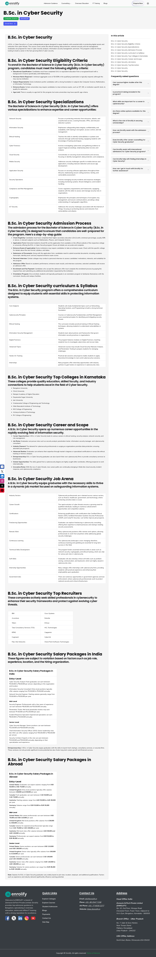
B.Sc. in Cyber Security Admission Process (126, 50)
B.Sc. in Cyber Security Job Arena (123, 62)
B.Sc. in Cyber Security (119, 41)
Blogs (105, 3)
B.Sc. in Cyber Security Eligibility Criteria (125, 44)
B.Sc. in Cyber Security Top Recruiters (125, 65)
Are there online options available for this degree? (131, 112)
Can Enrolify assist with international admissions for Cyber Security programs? (131, 150)
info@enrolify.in (91, 899)
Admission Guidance (51, 3)
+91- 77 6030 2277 (96, 906)
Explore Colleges (49, 899)
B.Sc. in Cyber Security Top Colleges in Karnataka (129, 56)
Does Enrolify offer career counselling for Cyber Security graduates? (131, 141)
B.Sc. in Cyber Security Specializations (125, 47)
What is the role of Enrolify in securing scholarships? (131, 122)
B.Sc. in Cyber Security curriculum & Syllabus (127, 53)
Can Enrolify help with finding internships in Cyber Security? (131, 160)
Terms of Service (93, 953)
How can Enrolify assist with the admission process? (131, 131)
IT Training (96, 3)
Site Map (45, 922)
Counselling (66, 3)
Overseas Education (82, 3)
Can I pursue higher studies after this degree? (131, 83)
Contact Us (46, 918)
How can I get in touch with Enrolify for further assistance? (131, 169)
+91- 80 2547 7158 (93, 902)
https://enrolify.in (93, 909)
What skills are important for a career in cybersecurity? (131, 102)
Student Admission (49, 906)
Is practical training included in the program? (131, 93)
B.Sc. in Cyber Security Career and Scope (126, 59)
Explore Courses (48, 903)
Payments (46, 914)
